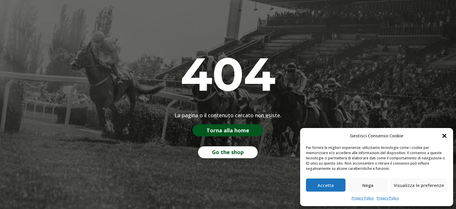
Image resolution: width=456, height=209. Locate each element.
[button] (444, 136)
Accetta (326, 185)
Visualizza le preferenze (419, 185)
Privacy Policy (363, 198)
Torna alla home (227, 130)
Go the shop (228, 152)
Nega (367, 185)
